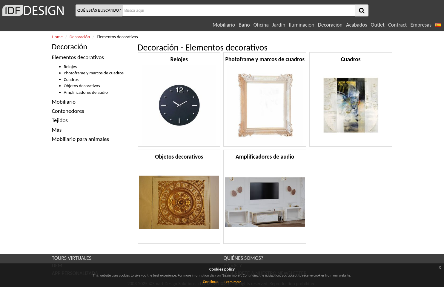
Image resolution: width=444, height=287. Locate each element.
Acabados (356, 25)
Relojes (70, 66)
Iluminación (301, 25)
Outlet (378, 25)
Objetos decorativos (82, 85)
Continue (211, 281)
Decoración (330, 25)
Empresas (421, 25)
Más (57, 129)
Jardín (278, 25)
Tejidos (60, 120)
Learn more (233, 282)
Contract (397, 25)
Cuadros (71, 79)
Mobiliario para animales (80, 139)
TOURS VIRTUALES (72, 258)
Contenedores (69, 111)
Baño (244, 25)
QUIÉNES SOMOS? (244, 258)
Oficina (261, 25)
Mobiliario (224, 25)
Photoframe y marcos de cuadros (94, 73)
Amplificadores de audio (86, 92)
